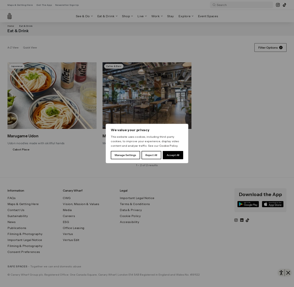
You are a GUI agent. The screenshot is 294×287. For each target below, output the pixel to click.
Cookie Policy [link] (168, 145)
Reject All (151, 155)
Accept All (173, 155)
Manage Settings (125, 155)
